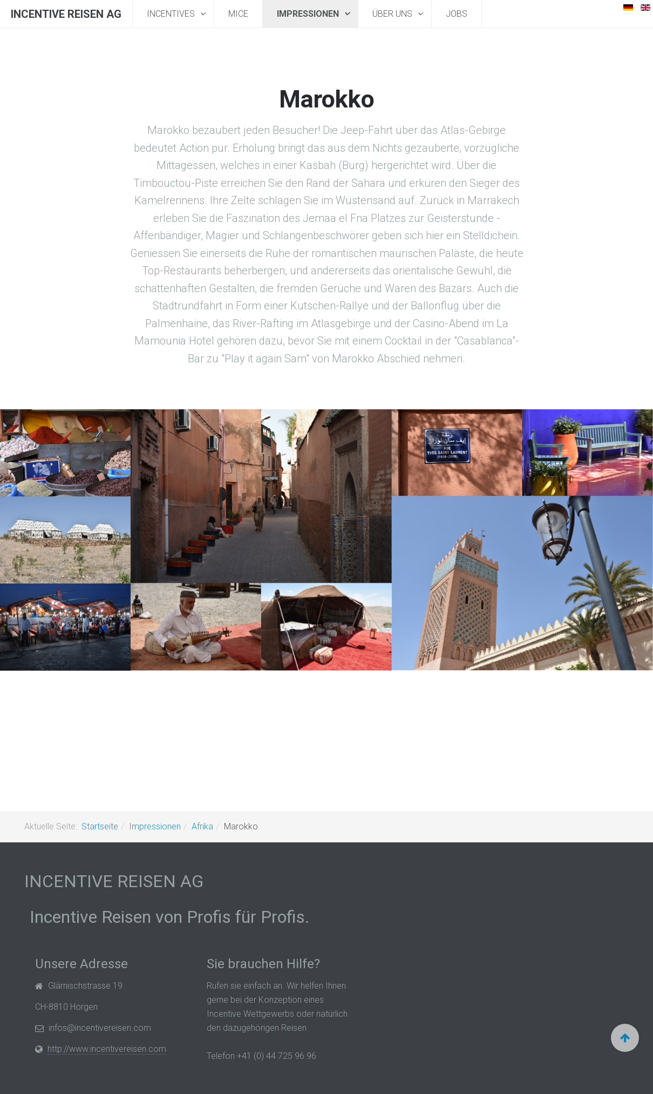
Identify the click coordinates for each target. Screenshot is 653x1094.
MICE (238, 14)
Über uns (393, 14)
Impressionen (309, 14)
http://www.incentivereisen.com (106, 1049)
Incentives (172, 14)
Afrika (202, 826)
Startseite (99, 826)
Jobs (456, 14)
